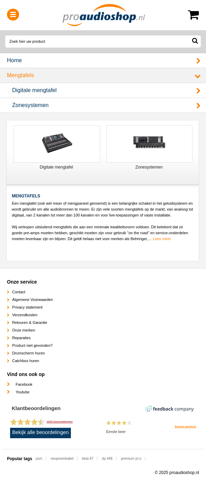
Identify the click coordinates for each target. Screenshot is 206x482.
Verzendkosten (25, 315)
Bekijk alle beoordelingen (40, 432)
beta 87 (87, 458)
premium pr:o (131, 458)
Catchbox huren (25, 361)
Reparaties (21, 338)
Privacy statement (27, 307)
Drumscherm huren (28, 353)
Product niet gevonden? (32, 345)
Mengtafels (20, 75)
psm (39, 458)
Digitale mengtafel (34, 90)
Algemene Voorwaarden (32, 299)
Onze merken (23, 330)
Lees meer (162, 239)
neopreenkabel (62, 458)
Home (14, 60)
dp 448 (107, 458)
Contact (18, 292)
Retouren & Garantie (29, 322)
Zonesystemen (30, 105)
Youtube (23, 392)
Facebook (24, 384)
